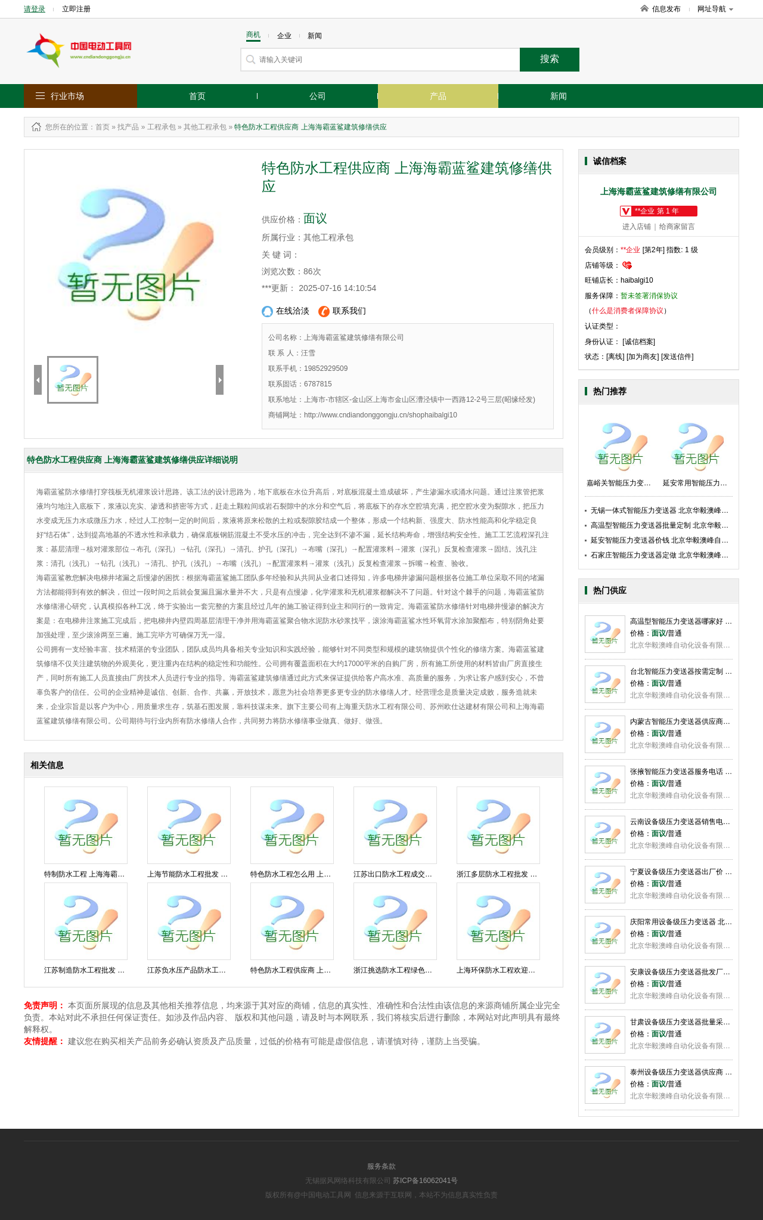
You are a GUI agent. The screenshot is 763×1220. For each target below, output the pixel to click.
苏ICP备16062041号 (425, 1180)
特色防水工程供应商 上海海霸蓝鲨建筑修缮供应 (326, 970)
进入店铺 (636, 226)
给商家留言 (677, 226)
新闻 (558, 96)
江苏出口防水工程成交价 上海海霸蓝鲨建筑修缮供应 (436, 874)
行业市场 (67, 96)
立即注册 (76, 9)
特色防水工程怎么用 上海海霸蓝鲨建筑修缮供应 (326, 874)
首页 (197, 96)
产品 (438, 96)
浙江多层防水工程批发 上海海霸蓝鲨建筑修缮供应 (536, 874)
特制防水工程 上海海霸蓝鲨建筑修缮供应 (109, 874)
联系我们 (342, 311)
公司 (317, 96)
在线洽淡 (285, 311)
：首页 (99, 127)
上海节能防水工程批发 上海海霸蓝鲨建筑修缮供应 (226, 874)
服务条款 (381, 1166)
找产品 (128, 127)
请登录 (34, 9)
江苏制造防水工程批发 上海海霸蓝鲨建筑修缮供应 (123, 970)
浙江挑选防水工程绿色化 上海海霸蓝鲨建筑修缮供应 (436, 970)
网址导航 (715, 9)
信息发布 (666, 9)
